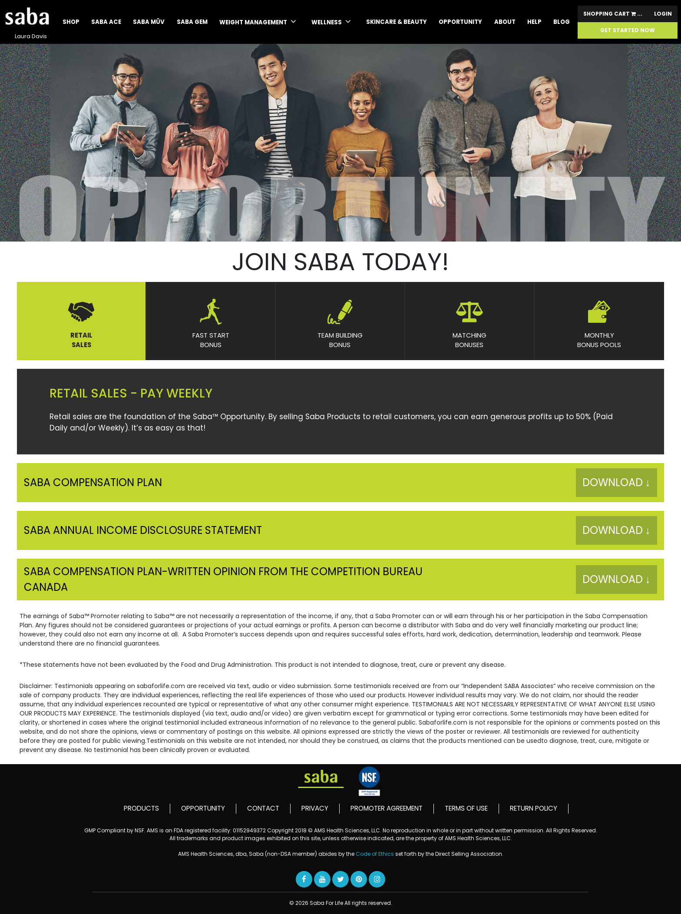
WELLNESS (331, 21)
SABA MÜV (149, 22)
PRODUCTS (141, 808)
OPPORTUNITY (203, 808)
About (505, 22)
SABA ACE (106, 22)
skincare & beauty (396, 22)
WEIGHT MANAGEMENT (257, 21)
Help (534, 22)
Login (663, 13)
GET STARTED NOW (627, 30)
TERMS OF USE (466, 808)
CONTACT (263, 808)
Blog (561, 22)
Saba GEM (192, 22)
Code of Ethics (375, 854)
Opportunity (460, 22)
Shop (71, 22)
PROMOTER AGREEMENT (386, 808)
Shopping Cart (612, 13)
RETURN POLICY (533, 808)
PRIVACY (314, 808)
